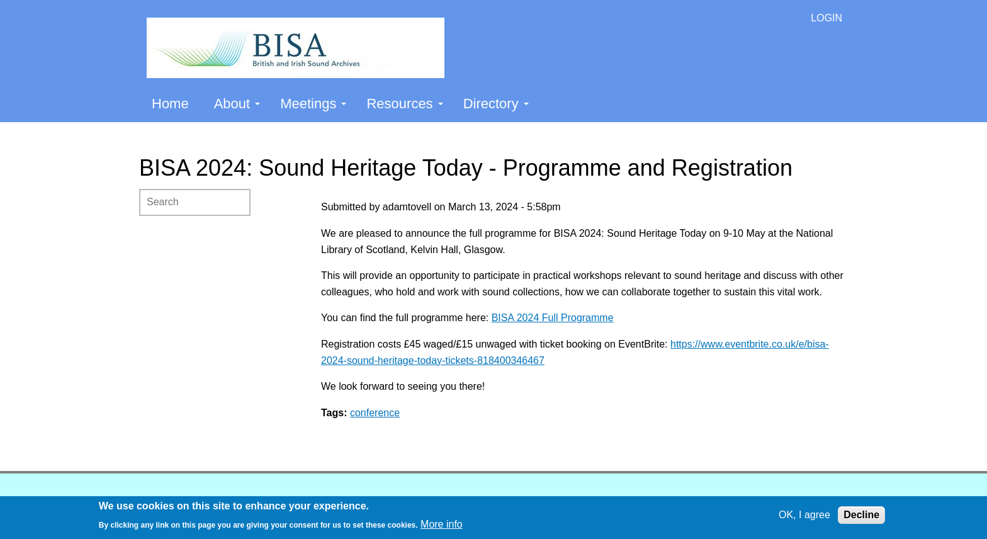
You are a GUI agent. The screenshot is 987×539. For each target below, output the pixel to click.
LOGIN (826, 18)
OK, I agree (804, 514)
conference (375, 412)
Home (170, 103)
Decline (861, 514)
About (237, 103)
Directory (496, 103)
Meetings (313, 103)
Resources (404, 103)
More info (441, 524)
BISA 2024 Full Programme (553, 317)
